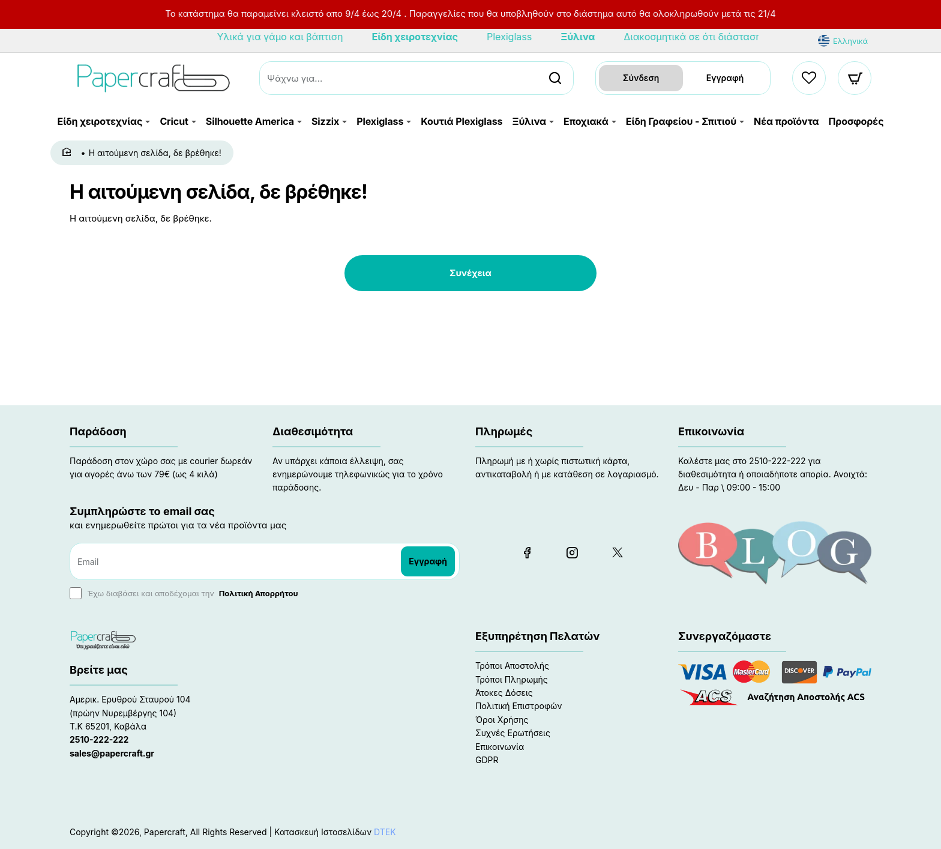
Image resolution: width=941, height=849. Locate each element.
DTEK (385, 829)
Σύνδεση (641, 76)
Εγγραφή (725, 76)
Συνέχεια (470, 270)
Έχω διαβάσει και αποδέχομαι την (185, 591)
